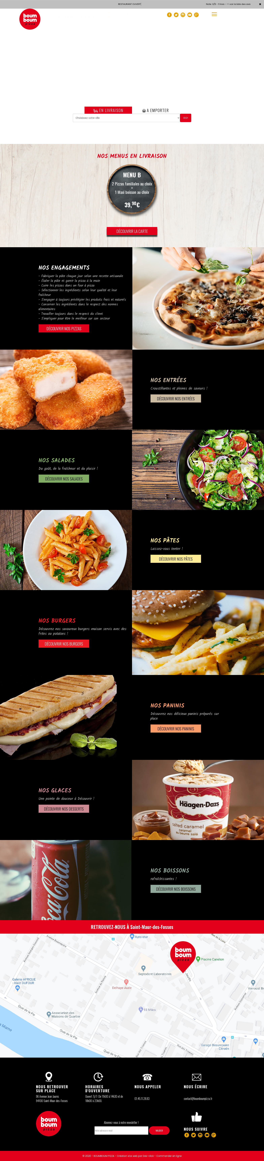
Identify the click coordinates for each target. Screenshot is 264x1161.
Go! (185, 118)
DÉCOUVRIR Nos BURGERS (64, 644)
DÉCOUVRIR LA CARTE (132, 231)
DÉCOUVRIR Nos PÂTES (176, 559)
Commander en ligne (169, 1156)
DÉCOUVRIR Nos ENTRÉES (176, 398)
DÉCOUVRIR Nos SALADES (64, 479)
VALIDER (159, 1130)
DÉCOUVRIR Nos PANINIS (175, 728)
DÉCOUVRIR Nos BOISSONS (176, 889)
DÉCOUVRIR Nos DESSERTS (64, 809)
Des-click (148, 1156)
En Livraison (108, 110)
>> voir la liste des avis (239, 4)
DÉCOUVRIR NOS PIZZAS (63, 328)
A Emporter (155, 110)
